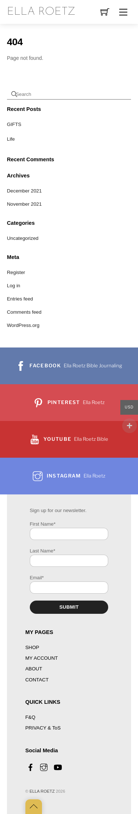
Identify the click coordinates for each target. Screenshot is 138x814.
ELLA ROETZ (41, 791)
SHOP (32, 647)
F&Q (30, 717)
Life (11, 139)
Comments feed (24, 312)
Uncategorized (23, 238)
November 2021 (24, 204)
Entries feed (20, 299)
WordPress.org (23, 325)
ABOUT (33, 668)
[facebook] (30, 766)
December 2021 (24, 191)
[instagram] (44, 766)
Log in (13, 285)
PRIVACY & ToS (43, 728)
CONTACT (37, 679)
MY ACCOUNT (41, 658)
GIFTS (14, 124)
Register (16, 272)
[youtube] (57, 766)
